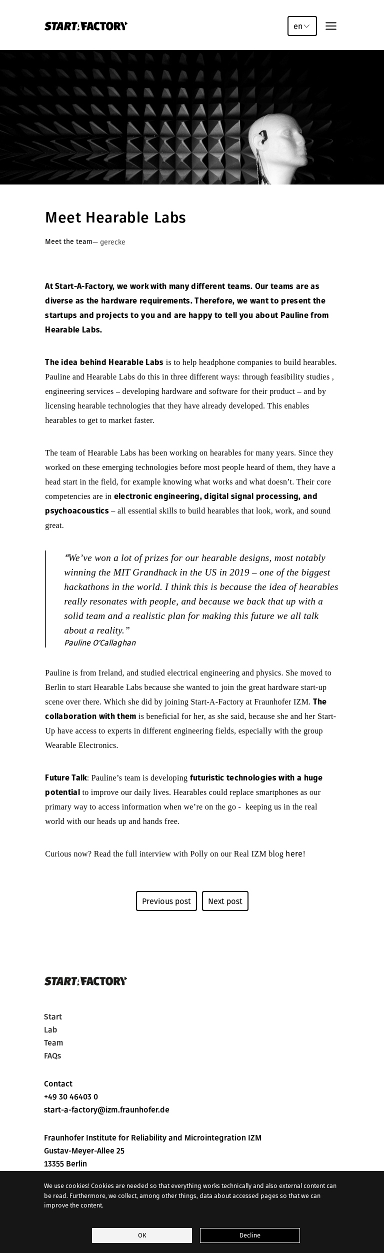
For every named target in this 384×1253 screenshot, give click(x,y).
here (294, 853)
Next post (225, 901)
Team (54, 1043)
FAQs (52, 1056)
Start (53, 1017)
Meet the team (68, 241)
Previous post (166, 901)
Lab (50, 1030)
